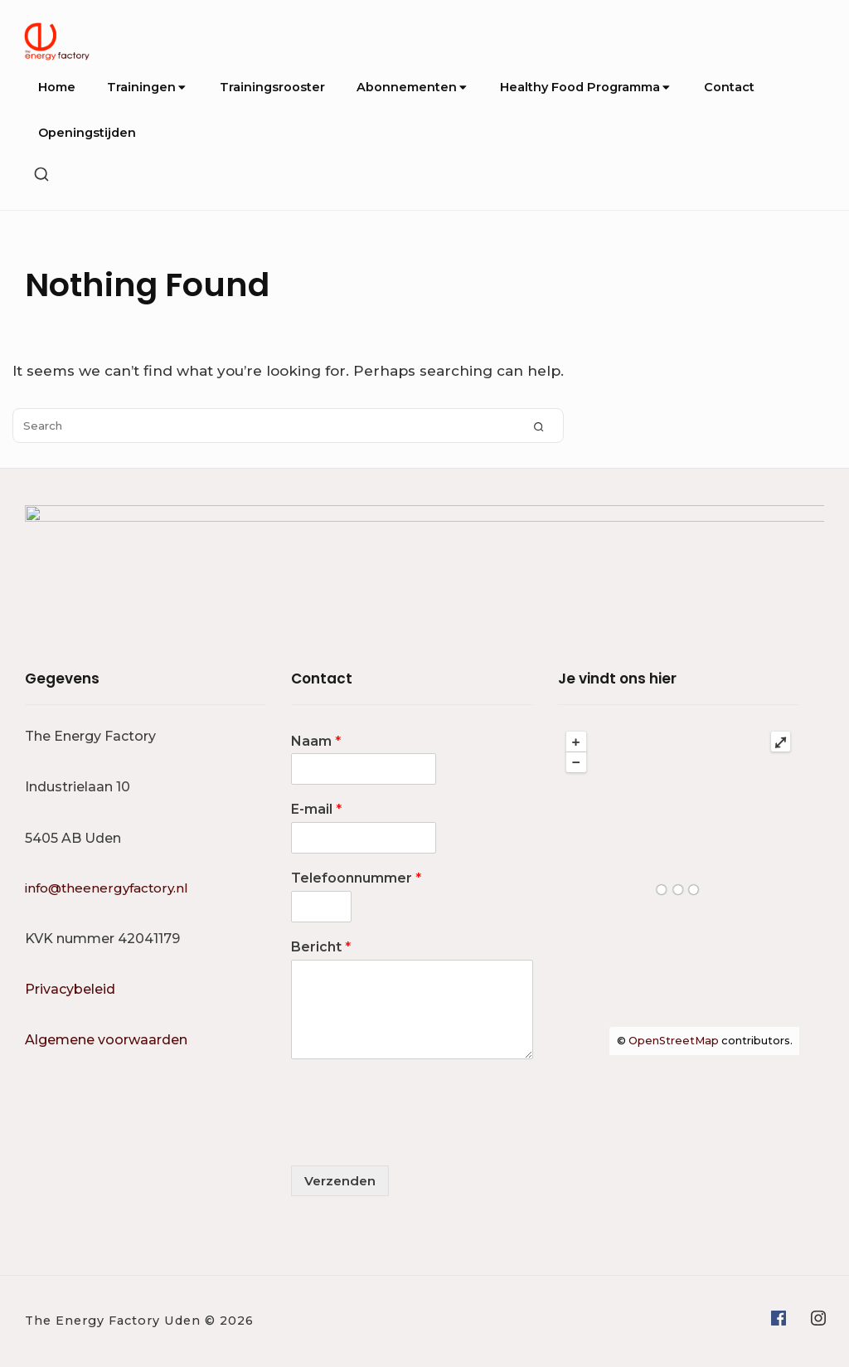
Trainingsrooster (272, 87)
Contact (729, 87)
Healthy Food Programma (586, 87)
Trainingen (147, 87)
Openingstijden (87, 132)
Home (56, 87)
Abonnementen (412, 87)
